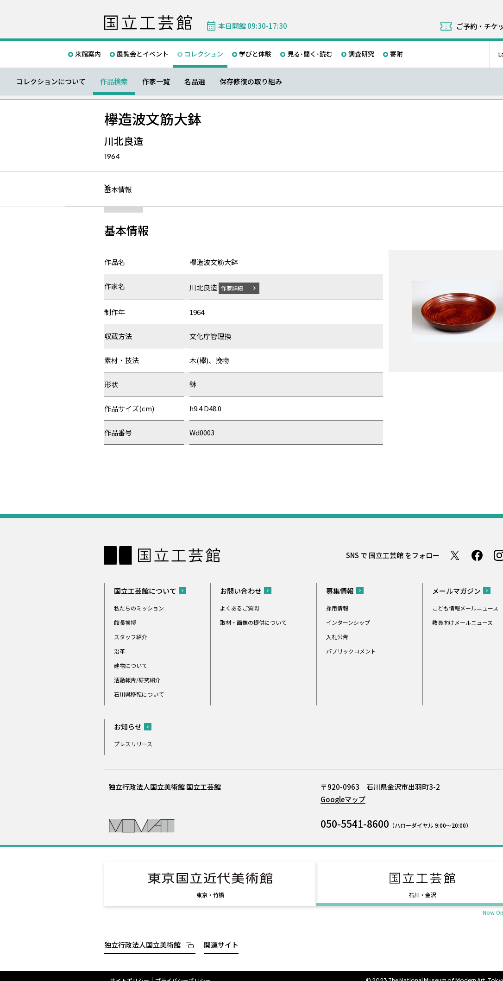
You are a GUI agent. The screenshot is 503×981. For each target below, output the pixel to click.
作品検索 (114, 81)
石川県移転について (139, 694)
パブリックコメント (351, 650)
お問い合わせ (241, 590)
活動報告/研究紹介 (137, 679)
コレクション (203, 53)
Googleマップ (343, 799)
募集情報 (340, 590)
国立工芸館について (145, 590)
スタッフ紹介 (130, 636)
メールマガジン (456, 590)
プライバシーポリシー (183, 971)
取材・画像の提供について (253, 622)
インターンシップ (348, 622)
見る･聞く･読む (310, 53)
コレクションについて (51, 81)
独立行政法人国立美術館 (142, 936)
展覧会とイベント (143, 53)
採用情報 (337, 607)
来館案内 (88, 53)
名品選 (194, 81)
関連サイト (221, 936)
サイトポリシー (129, 971)
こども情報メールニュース (465, 607)
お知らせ (128, 726)
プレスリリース (133, 743)
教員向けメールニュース (462, 622)
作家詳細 (237, 287)
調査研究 (361, 53)
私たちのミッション (139, 607)
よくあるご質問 (239, 607)
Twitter (455, 554)
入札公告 (337, 636)
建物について (130, 665)
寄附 (396, 53)
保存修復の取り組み (251, 81)
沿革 (119, 650)
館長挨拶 (125, 622)
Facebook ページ (477, 554)
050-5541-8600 (355, 823)
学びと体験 (255, 53)
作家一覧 (156, 81)
